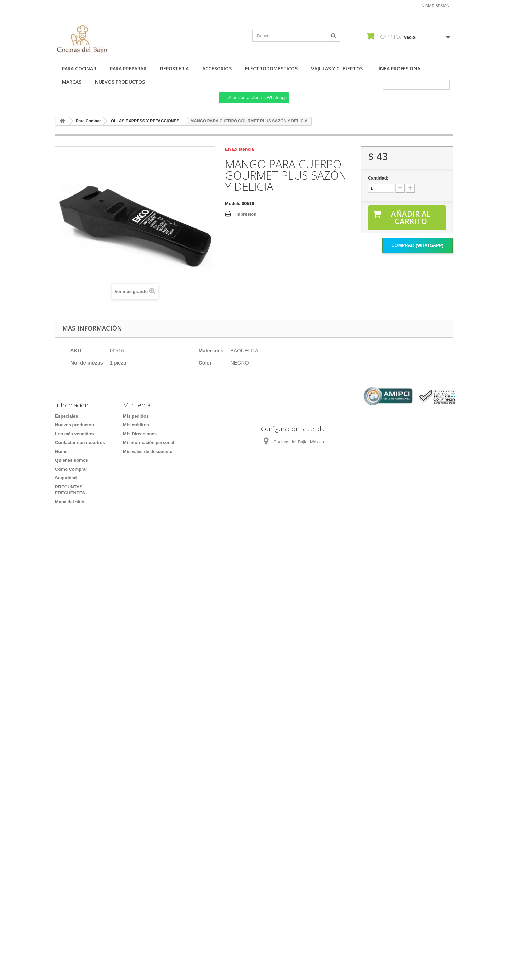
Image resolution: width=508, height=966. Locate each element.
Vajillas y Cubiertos (337, 68)
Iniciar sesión (435, 6)
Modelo (233, 203)
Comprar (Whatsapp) (417, 245)
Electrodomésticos (271, 68)
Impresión (245, 214)
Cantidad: (378, 178)
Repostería (174, 68)
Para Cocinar (79, 68)
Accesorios (217, 68)
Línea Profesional (399, 68)
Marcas (71, 82)
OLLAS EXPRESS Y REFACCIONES (145, 121)
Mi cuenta (136, 405)
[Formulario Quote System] (254, 720)
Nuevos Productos (120, 82)
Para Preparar (128, 68)
